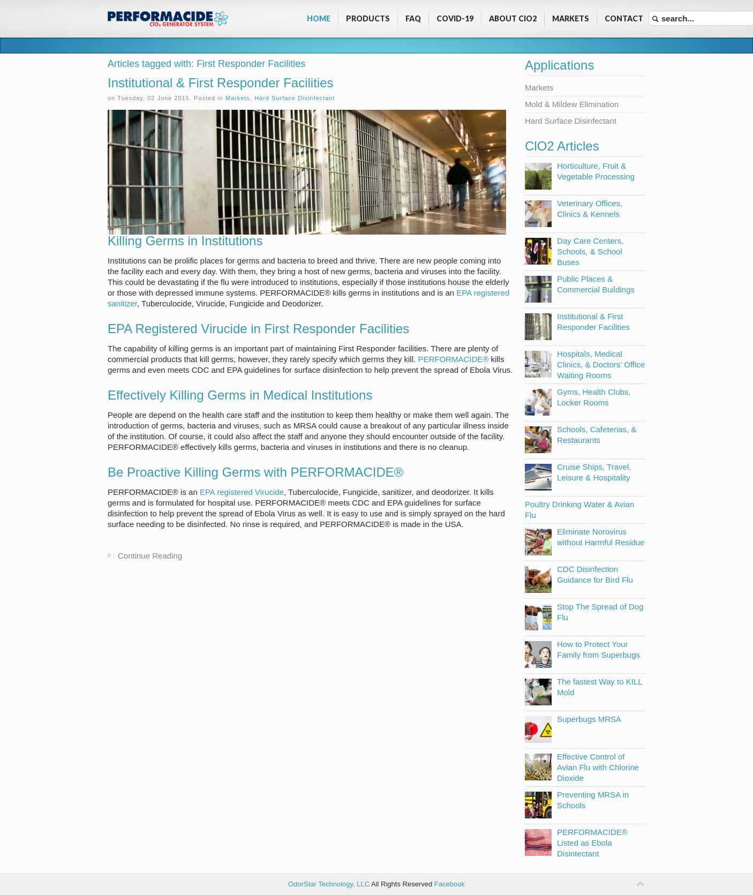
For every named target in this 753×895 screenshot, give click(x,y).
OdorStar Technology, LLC (329, 884)
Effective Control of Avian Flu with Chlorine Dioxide (598, 767)
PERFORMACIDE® (453, 359)
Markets (237, 98)
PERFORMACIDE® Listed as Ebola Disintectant (592, 843)
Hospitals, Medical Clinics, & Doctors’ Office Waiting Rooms (601, 364)
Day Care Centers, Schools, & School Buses (590, 251)
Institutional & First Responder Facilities (221, 83)
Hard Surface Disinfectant (294, 98)
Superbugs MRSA (589, 719)
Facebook (449, 884)
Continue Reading (150, 555)
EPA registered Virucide (242, 492)
